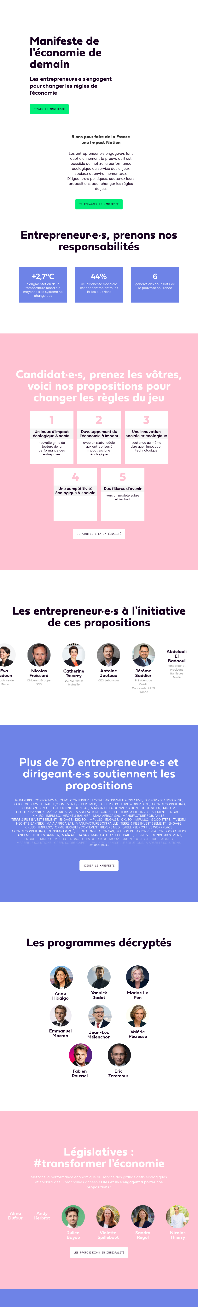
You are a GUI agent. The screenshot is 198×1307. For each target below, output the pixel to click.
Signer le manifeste (49, 109)
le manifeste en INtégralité (99, 534)
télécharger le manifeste (99, 204)
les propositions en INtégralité (99, 1252)
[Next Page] (99, 844)
